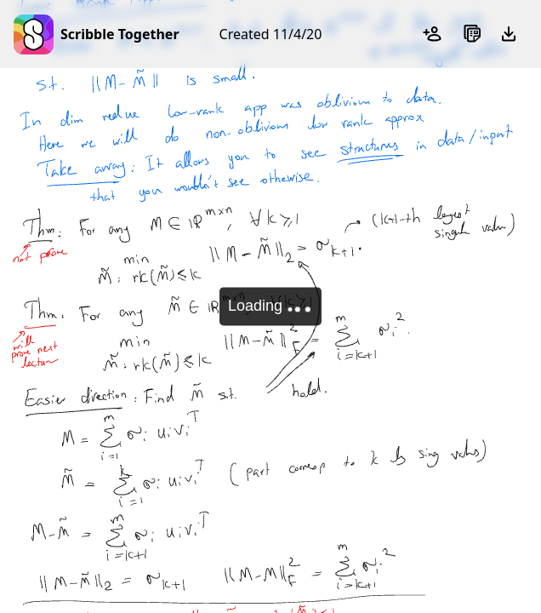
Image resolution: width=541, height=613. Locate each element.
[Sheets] (471, 34)
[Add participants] (434, 34)
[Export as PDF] (508, 34)
